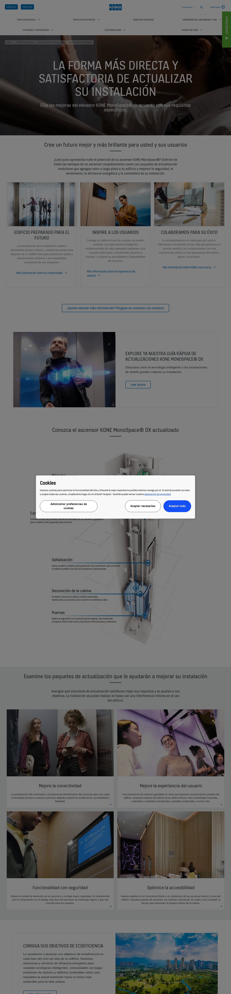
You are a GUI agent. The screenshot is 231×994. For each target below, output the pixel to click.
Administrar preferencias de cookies (69, 506)
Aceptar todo (177, 506)
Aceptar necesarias (142, 506)
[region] (115, 496)
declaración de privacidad (157, 494)
